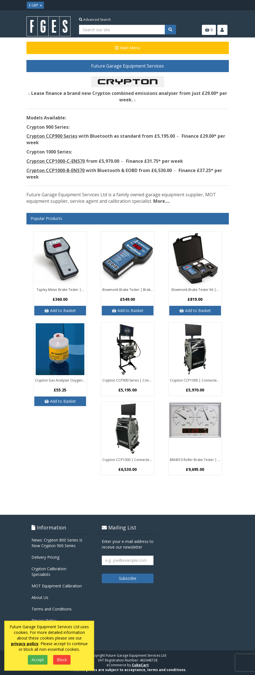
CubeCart (140, 665)
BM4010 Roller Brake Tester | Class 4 (196, 459)
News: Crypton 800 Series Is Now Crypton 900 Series (56, 542)
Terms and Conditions (51, 609)
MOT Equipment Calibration (56, 586)
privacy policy (25, 643)
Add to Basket (60, 310)
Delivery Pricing (45, 557)
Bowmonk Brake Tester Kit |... (195, 289)
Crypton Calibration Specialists (48, 571)
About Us (39, 597)
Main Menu (127, 47)
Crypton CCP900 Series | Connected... (128, 380)
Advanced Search (95, 19)
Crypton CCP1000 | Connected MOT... (196, 380)
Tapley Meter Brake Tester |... (60, 289)
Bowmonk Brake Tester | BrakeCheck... (128, 289)
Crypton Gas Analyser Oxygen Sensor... (61, 380)
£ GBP (35, 5)
